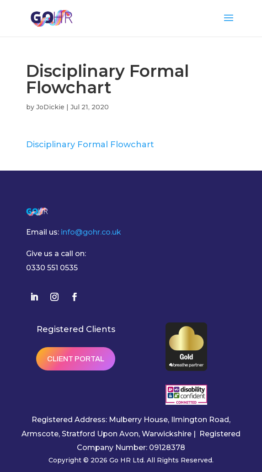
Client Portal (75, 359)
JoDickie (50, 107)
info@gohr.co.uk (91, 232)
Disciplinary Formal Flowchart (90, 144)
